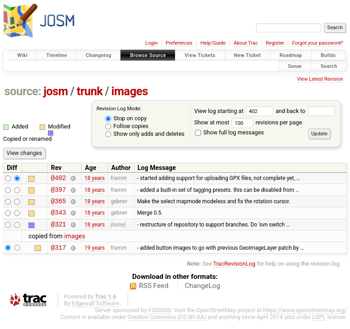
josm (55, 91)
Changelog (98, 55)
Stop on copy (126, 118)
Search (328, 66)
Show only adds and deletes (145, 133)
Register (275, 43)
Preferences (178, 43)
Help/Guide (213, 43)
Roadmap (290, 55)
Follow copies (127, 126)
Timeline (56, 55)
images (129, 91)
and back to (305, 111)
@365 (58, 204)
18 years (94, 179)
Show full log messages (229, 132)
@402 (58, 179)
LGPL (319, 325)
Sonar (295, 66)
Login (151, 43)
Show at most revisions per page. (249, 122)
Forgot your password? (317, 43)
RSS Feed (154, 294)
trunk (90, 91)
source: (23, 91)
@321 (58, 230)
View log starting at (235, 111)
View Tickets (200, 55)
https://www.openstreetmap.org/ (305, 318)
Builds (328, 55)
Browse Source (148, 55)
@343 (58, 217)
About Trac (246, 43)
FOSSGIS (159, 318)
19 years (94, 255)
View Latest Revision (320, 79)
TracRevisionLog (234, 271)
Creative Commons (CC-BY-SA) (167, 325)
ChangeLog (202, 294)
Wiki (22, 55)
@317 (58, 255)
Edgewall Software (95, 311)
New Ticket (247, 55)
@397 (58, 192)
